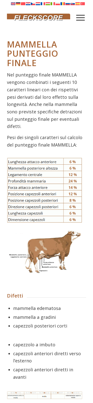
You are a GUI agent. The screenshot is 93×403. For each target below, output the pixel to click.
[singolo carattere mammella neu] (44, 190)
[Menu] (80, 17)
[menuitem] (80, 17)
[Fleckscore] (38, 17)
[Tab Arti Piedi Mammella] (44, 395)
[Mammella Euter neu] (44, 252)
